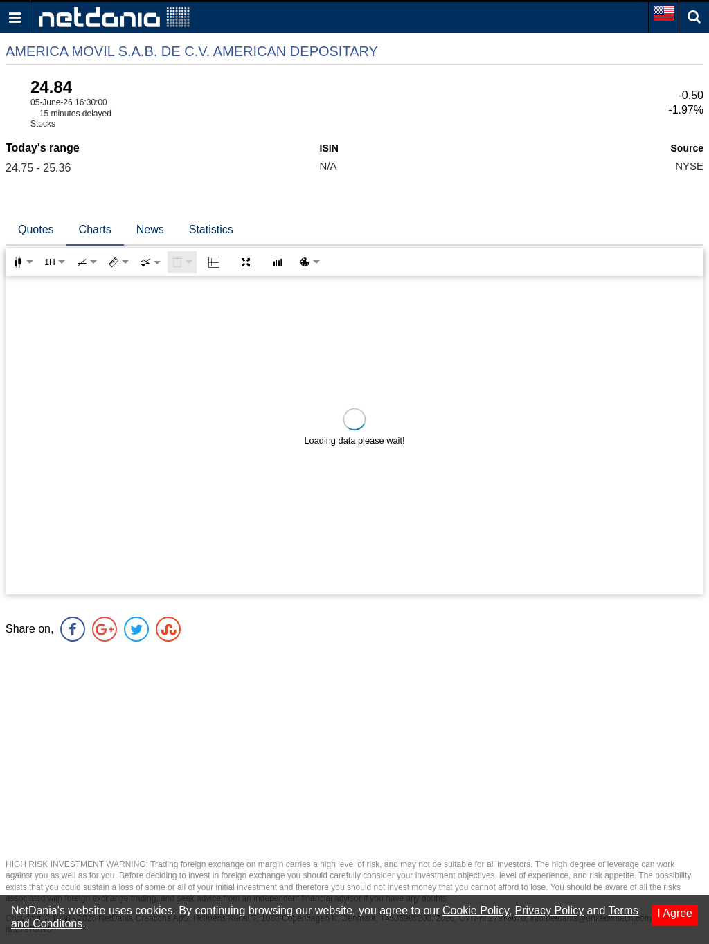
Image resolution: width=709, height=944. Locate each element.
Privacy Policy (549, 910)
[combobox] (150, 262)
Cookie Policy (475, 910)
